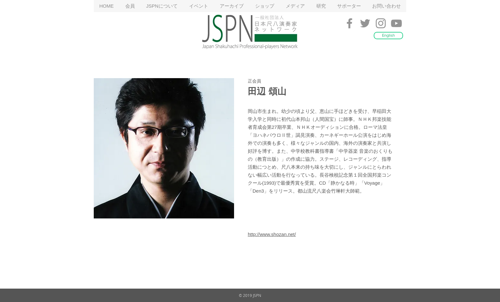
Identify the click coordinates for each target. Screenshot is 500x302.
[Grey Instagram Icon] (380, 23)
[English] (388, 35)
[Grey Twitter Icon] (365, 23)
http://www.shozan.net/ (272, 234)
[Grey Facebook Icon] (349, 23)
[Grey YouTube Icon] (396, 23)
